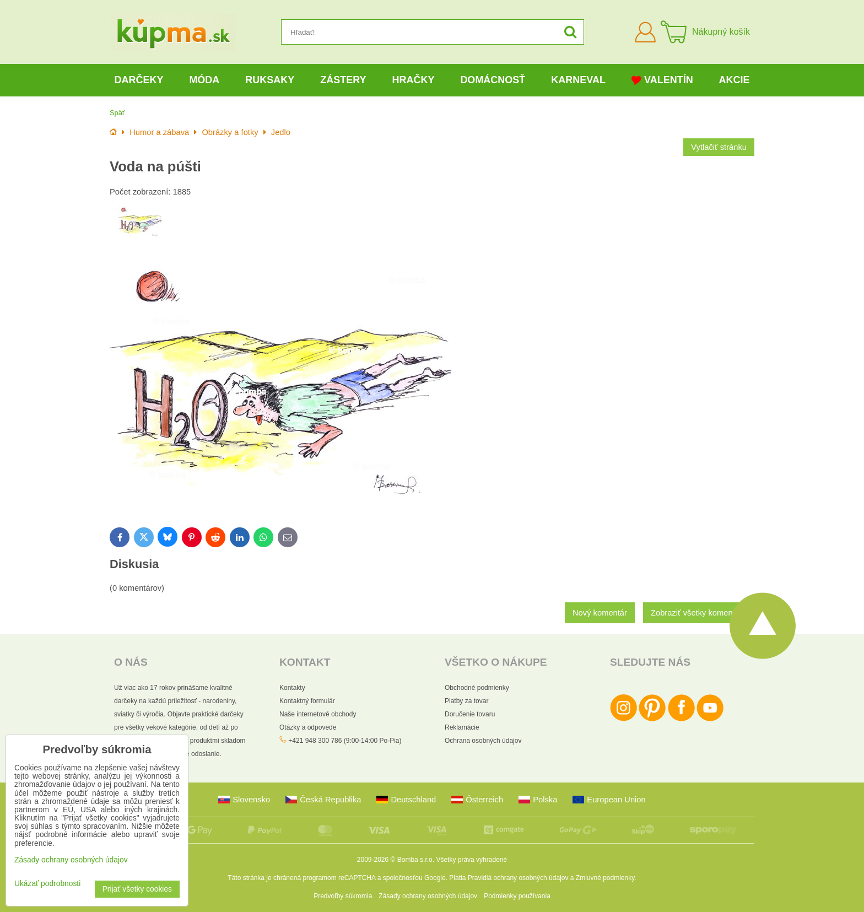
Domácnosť (492, 79)
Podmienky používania (517, 896)
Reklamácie (462, 727)
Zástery (343, 79)
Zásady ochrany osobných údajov (428, 896)
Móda (204, 79)
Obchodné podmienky (477, 688)
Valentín (662, 80)
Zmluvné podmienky (605, 878)
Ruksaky (269, 79)
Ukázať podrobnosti (47, 883)
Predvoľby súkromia (343, 896)
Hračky (413, 79)
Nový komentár (600, 612)
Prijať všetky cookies (137, 889)
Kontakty (292, 688)
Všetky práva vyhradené (471, 860)
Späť (117, 113)
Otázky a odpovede (307, 727)
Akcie (734, 79)
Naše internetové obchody (317, 714)
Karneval (578, 79)
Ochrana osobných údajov (483, 740)
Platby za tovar (466, 701)
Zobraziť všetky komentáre (699, 612)
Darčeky (138, 79)
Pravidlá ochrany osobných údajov (518, 878)
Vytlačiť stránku (719, 147)
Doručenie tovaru (470, 714)
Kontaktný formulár (307, 701)
